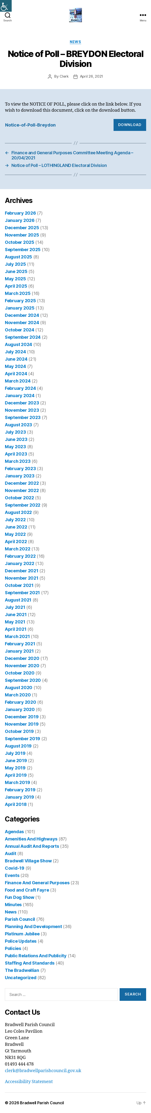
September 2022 (22, 505)
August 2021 (18, 599)
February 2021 (20, 643)
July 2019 (15, 753)
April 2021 (15, 629)
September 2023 (23, 417)
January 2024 (20, 395)
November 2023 (22, 410)
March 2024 (17, 380)
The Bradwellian (22, 970)
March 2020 (18, 694)
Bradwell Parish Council (42, 1102)
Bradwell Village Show (28, 860)
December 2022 (22, 483)
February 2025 (20, 300)
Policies (13, 948)
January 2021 (19, 651)
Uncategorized (20, 977)
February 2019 (20, 789)
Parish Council (20, 919)
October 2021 (19, 585)
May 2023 (15, 446)
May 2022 (15, 534)
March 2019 (17, 782)
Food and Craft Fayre (27, 890)
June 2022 (16, 526)
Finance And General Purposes (37, 882)
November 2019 (22, 724)
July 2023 (15, 432)
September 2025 (23, 249)
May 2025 (15, 278)
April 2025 (16, 286)
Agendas (14, 831)
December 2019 (22, 716)
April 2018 (16, 804)
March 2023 (17, 461)
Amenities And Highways (31, 838)
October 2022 (19, 497)
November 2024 (22, 322)
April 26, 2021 (91, 76)
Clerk (64, 76)
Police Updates (20, 941)
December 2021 (21, 570)
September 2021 (22, 592)
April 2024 (16, 373)
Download (130, 124)
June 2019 (16, 760)
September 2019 (22, 738)
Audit (10, 853)
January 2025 (20, 307)
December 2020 (22, 658)
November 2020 (22, 665)
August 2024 (18, 344)
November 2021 (21, 578)
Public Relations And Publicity (36, 955)
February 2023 (20, 468)
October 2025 (19, 242)
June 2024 (16, 359)
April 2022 (16, 541)
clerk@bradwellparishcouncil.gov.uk (43, 1071)
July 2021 (15, 607)
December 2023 (22, 402)
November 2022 (22, 490)
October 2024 (19, 329)
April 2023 (16, 453)
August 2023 (18, 424)
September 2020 (23, 680)
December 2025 (22, 227)
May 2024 (15, 366)
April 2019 (16, 775)
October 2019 (19, 731)
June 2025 (16, 271)
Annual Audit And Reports (32, 846)
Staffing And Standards (29, 963)
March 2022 (17, 548)
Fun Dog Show (19, 897)
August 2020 (18, 687)
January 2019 (19, 797)
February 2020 (20, 702)
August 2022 (18, 512)
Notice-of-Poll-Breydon (30, 125)
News (75, 42)
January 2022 (19, 563)
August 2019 (18, 745)
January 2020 (20, 709)
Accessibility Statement (29, 1082)
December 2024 (22, 315)
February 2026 (20, 213)
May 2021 (15, 621)
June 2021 (16, 614)
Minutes (13, 904)
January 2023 (20, 475)
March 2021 (17, 636)
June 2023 (16, 439)
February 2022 (20, 556)
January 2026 (20, 220)
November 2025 (22, 234)
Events (12, 875)
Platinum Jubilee (22, 933)
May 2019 (15, 767)
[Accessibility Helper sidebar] (6, 6)
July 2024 (15, 351)
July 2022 (15, 519)
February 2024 (20, 388)
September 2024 (23, 337)
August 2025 (18, 256)
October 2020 (20, 672)
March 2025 (17, 293)
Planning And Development (33, 926)
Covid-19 (14, 868)
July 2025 (15, 264)
